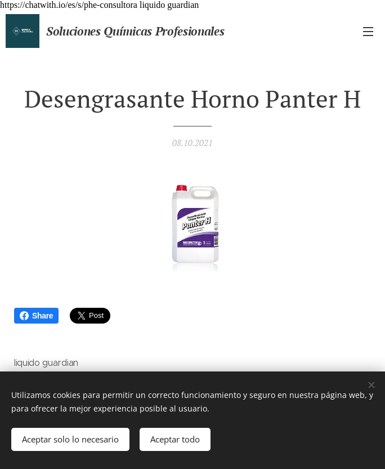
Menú (368, 31)
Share (36, 315)
